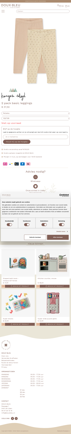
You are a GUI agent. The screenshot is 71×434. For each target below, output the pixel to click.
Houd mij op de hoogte (16, 142)
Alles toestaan (58, 237)
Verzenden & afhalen (9, 358)
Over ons (4, 356)
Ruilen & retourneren (9, 363)
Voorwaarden (6, 365)
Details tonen (60, 231)
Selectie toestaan (35, 237)
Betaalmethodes (7, 360)
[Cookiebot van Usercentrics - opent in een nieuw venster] (61, 195)
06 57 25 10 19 (6, 411)
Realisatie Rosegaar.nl (63, 431)
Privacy (4, 367)
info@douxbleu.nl (8, 413)
